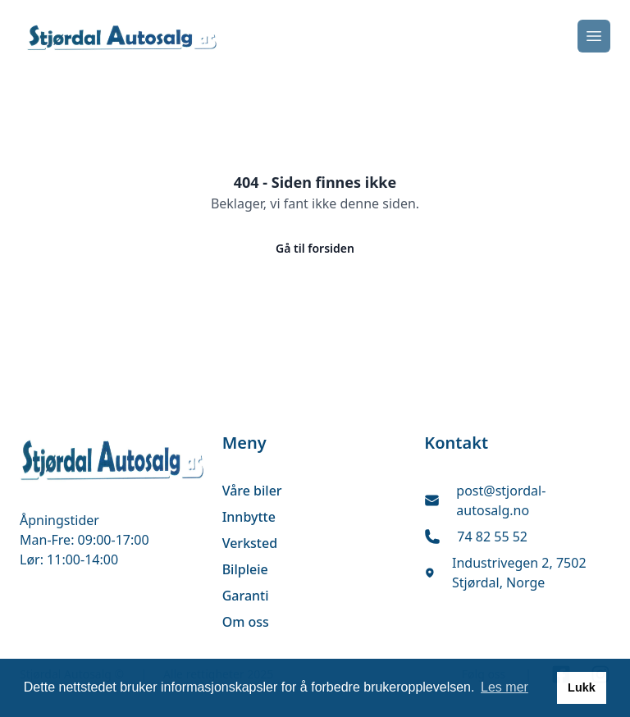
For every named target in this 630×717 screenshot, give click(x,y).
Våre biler (252, 491)
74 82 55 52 (492, 536)
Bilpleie (245, 569)
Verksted (249, 543)
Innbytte (249, 517)
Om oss (245, 622)
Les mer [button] (504, 687)
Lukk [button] (582, 687)
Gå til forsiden (315, 248)
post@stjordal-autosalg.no (501, 500)
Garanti (245, 596)
